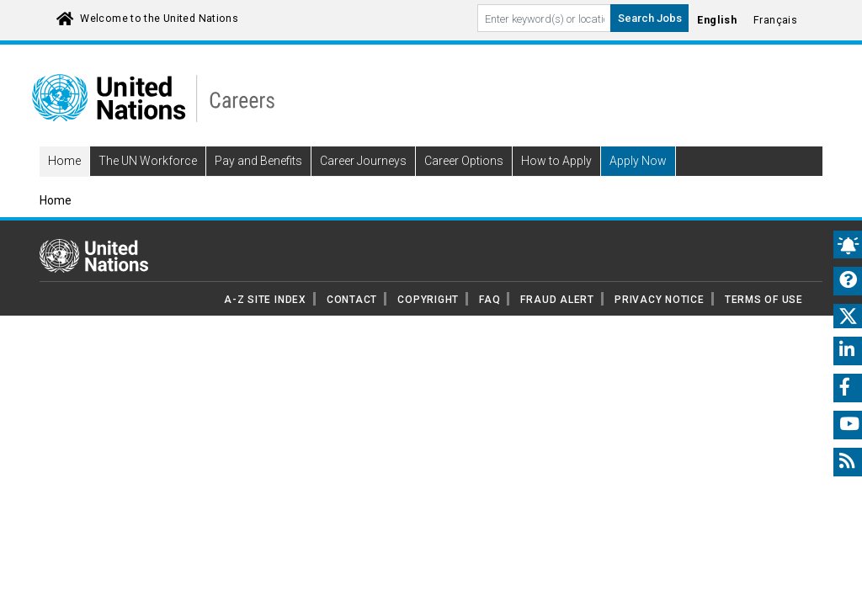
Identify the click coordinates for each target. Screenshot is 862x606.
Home (64, 185)
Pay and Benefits (258, 185)
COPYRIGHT (428, 323)
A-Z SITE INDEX (265, 323)
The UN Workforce (147, 185)
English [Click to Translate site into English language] (717, 20)
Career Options (463, 185)
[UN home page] (94, 278)
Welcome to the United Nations (159, 18)
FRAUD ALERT (556, 323)
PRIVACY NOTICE (660, 323)
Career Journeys (363, 185)
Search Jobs (650, 18)
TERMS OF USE (764, 323)
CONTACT (352, 323)
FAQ (489, 323)
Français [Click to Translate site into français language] (775, 20)
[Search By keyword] (544, 18)
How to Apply (556, 185)
